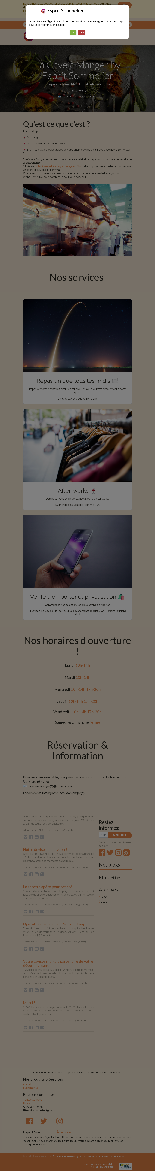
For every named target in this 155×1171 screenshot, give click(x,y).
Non (82, 32)
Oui (73, 32)
